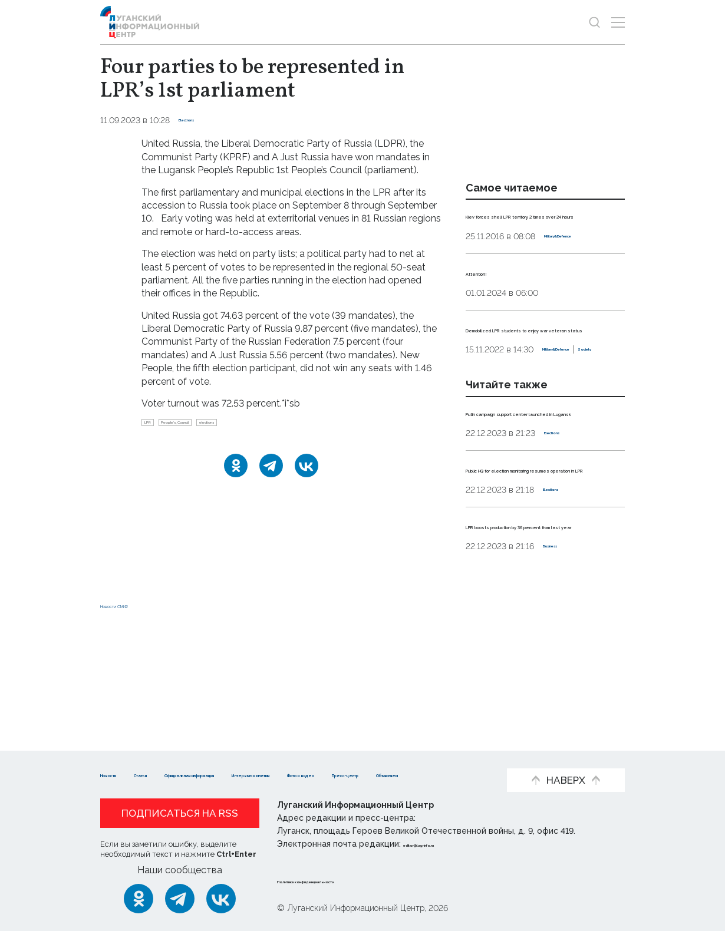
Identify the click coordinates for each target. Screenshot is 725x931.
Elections (198, 120)
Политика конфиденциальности (348, 880)
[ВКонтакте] (306, 473)
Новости (121, 756)
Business (561, 638)
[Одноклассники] (236, 473)
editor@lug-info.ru (443, 844)
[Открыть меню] (618, 22)
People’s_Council (211, 426)
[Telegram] (271, 473)
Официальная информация (278, 756)
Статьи (177, 756)
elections (278, 426)
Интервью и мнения (410, 756)
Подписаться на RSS (179, 813)
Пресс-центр (218, 774)
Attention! (490, 285)
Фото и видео (134, 774)
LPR (154, 426)
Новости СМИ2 (135, 696)
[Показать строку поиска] (594, 22)
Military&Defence (581, 249)
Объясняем (297, 774)
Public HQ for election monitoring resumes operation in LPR (540, 535)
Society (565, 389)
